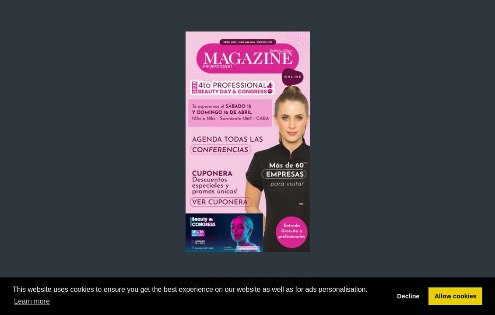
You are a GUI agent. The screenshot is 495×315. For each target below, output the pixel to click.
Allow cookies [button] (456, 296)
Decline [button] (408, 296)
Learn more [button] (32, 301)
